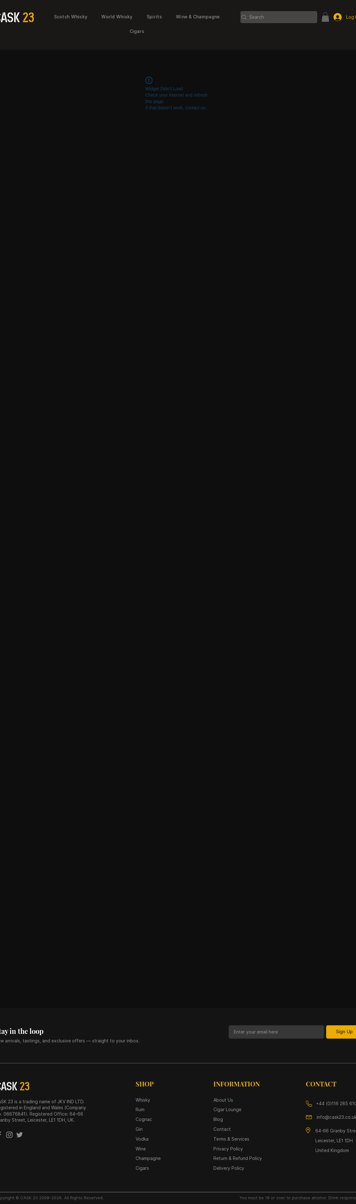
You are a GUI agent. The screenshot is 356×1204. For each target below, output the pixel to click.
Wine (141, 1148)
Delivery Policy (228, 1168)
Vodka (143, 1139)
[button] (70, 17)
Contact (222, 1129)
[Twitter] (19, 1134)
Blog (218, 1119)
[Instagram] (9, 1134)
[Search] (278, 17)
